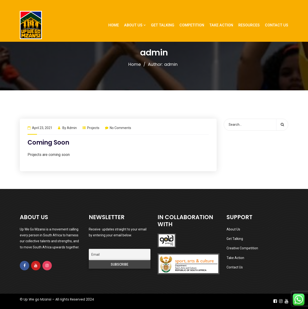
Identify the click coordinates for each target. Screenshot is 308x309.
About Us (233, 229)
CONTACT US (276, 25)
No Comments (118, 128)
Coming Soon (48, 142)
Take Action (235, 258)
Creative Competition (242, 248)
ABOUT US (133, 25)
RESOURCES (249, 25)
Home (134, 64)
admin (72, 128)
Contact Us (235, 267)
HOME (113, 25)
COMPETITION (191, 25)
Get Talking (235, 239)
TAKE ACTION (221, 25)
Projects (93, 128)
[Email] (120, 254)
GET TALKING (162, 25)
